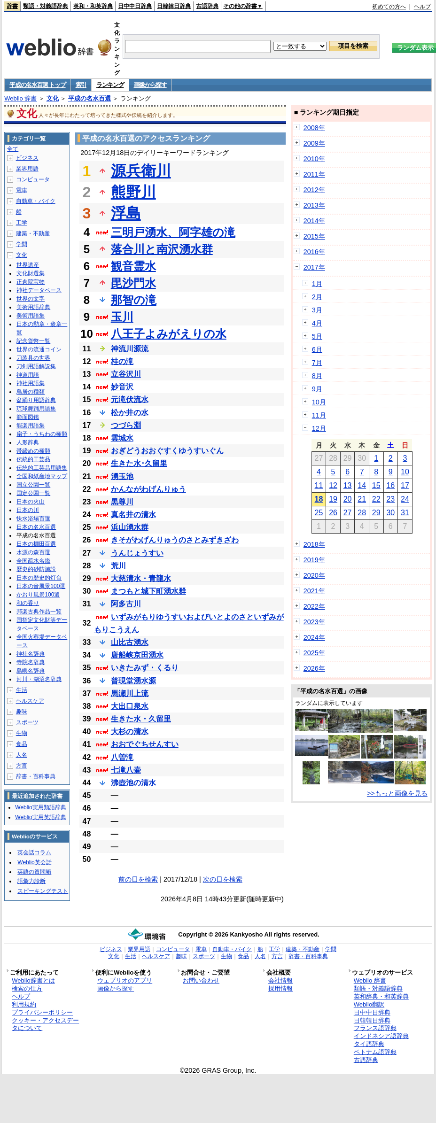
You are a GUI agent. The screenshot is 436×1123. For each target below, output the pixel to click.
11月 (319, 415)
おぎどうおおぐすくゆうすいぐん (167, 451)
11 (319, 485)
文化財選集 (30, 273)
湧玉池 (122, 476)
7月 (317, 362)
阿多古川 (126, 604)
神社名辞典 (30, 654)
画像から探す (150, 84)
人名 (21, 754)
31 (405, 513)
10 (405, 472)
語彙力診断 (31, 881)
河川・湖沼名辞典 (39, 679)
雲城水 (122, 438)
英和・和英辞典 (93, 6)
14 (362, 485)
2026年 (314, 668)
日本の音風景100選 (40, 586)
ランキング (110, 84)
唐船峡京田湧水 (137, 655)
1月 (317, 283)
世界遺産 (27, 265)
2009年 (314, 143)
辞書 (12, 6)
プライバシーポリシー (42, 1012)
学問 (21, 244)
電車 (21, 190)
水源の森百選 (33, 552)
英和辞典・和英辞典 (381, 996)
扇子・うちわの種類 (41, 434)
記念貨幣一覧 (33, 341)
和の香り (27, 603)
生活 (21, 690)
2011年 (314, 174)
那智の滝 (133, 300)
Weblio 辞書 (20, 98)
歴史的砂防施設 (36, 569)
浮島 (126, 213)
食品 (21, 744)
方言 (21, 765)
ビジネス (27, 158)
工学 (21, 222)
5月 (317, 336)
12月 (319, 428)
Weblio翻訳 (369, 1004)
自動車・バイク (35, 201)
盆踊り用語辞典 (36, 400)
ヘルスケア (30, 700)
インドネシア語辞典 (381, 1035)
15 (376, 485)
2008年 (314, 128)
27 (347, 513)
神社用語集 (30, 383)
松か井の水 (129, 413)
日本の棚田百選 (36, 544)
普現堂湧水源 (133, 681)
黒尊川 (122, 502)
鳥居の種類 (30, 391)
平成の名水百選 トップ (37, 84)
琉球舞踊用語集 (36, 408)
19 (333, 499)
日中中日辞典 (135, 6)
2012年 (314, 190)
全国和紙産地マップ (41, 476)
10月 (319, 402)
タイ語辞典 (369, 1043)
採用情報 (280, 988)
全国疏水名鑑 (33, 561)
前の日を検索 (138, 879)
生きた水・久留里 (141, 719)
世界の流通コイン (39, 349)
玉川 (122, 316)
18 (319, 499)
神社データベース (39, 290)
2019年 (314, 560)
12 (333, 485)
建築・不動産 (33, 233)
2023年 (314, 622)
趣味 (21, 711)
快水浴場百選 (33, 518)
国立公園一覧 (33, 484)
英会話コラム (34, 852)
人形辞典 (27, 442)
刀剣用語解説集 (36, 366)
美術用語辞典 (33, 307)
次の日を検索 (222, 879)
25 (319, 513)
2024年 (314, 637)
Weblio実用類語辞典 (40, 807)
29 (376, 513)
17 (405, 485)
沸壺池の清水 (133, 783)
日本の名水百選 (36, 527)
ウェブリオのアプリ (124, 980)
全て (12, 149)
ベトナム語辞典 (375, 1051)
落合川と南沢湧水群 (162, 249)
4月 (317, 323)
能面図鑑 (27, 417)
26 (333, 513)
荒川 (118, 566)
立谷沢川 (126, 374)
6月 (317, 349)
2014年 (314, 221)
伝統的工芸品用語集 (41, 468)
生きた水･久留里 (139, 463)
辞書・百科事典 (35, 776)
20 (347, 499)
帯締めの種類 (33, 451)
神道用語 (27, 375)
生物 (21, 733)
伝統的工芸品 (33, 459)
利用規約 (24, 1004)
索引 (81, 84)
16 (390, 485)
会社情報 (280, 980)
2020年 (314, 575)
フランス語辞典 (375, 1027)
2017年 (314, 267)
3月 (317, 310)
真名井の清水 (133, 515)
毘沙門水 (133, 283)
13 (347, 485)
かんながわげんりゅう (148, 489)
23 (390, 499)
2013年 (314, 205)
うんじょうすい (137, 553)
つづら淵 (126, 425)
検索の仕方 (27, 988)
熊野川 (133, 192)
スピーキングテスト (42, 891)
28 (362, 513)
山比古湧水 (129, 642)
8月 (317, 375)
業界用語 (27, 168)
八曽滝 (122, 757)
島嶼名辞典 (30, 670)
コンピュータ (33, 179)
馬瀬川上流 (129, 693)
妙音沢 (122, 387)
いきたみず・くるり (145, 668)
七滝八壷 (126, 770)
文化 (53, 98)
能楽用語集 (30, 425)
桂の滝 (122, 361)
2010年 (314, 159)
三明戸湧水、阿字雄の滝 (173, 232)
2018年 (314, 544)
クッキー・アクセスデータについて (45, 1024)
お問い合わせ (201, 980)
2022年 (314, 606)
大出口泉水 (129, 706)
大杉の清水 (129, 732)
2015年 (314, 236)
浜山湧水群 (129, 527)
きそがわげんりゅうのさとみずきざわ (175, 540)
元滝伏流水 (129, 399)
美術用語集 (30, 315)
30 (390, 513)
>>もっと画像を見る (397, 793)
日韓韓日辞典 (174, 6)
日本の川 (27, 510)
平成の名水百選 (89, 98)
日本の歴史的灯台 (39, 577)
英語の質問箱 (34, 871)
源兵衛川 (141, 171)
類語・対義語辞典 (45, 6)
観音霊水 (133, 266)
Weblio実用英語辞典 (40, 817)
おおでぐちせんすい (145, 744)
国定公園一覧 (33, 493)
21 (362, 499)
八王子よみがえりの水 (168, 333)
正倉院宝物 (30, 282)
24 (405, 499)
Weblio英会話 (34, 862)
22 (376, 499)
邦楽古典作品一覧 (39, 611)
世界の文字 (30, 298)
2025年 (314, 653)
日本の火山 (30, 501)
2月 (317, 297)
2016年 (314, 252)
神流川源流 (129, 349)
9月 (317, 389)
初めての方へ (389, 6)
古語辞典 (207, 6)
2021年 (314, 591)
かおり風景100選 (38, 594)
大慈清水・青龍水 (141, 578)
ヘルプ (422, 6)
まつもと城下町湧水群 (148, 591)
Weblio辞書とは (33, 980)
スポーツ (27, 722)
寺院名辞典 (30, 662)
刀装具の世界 (33, 358)
